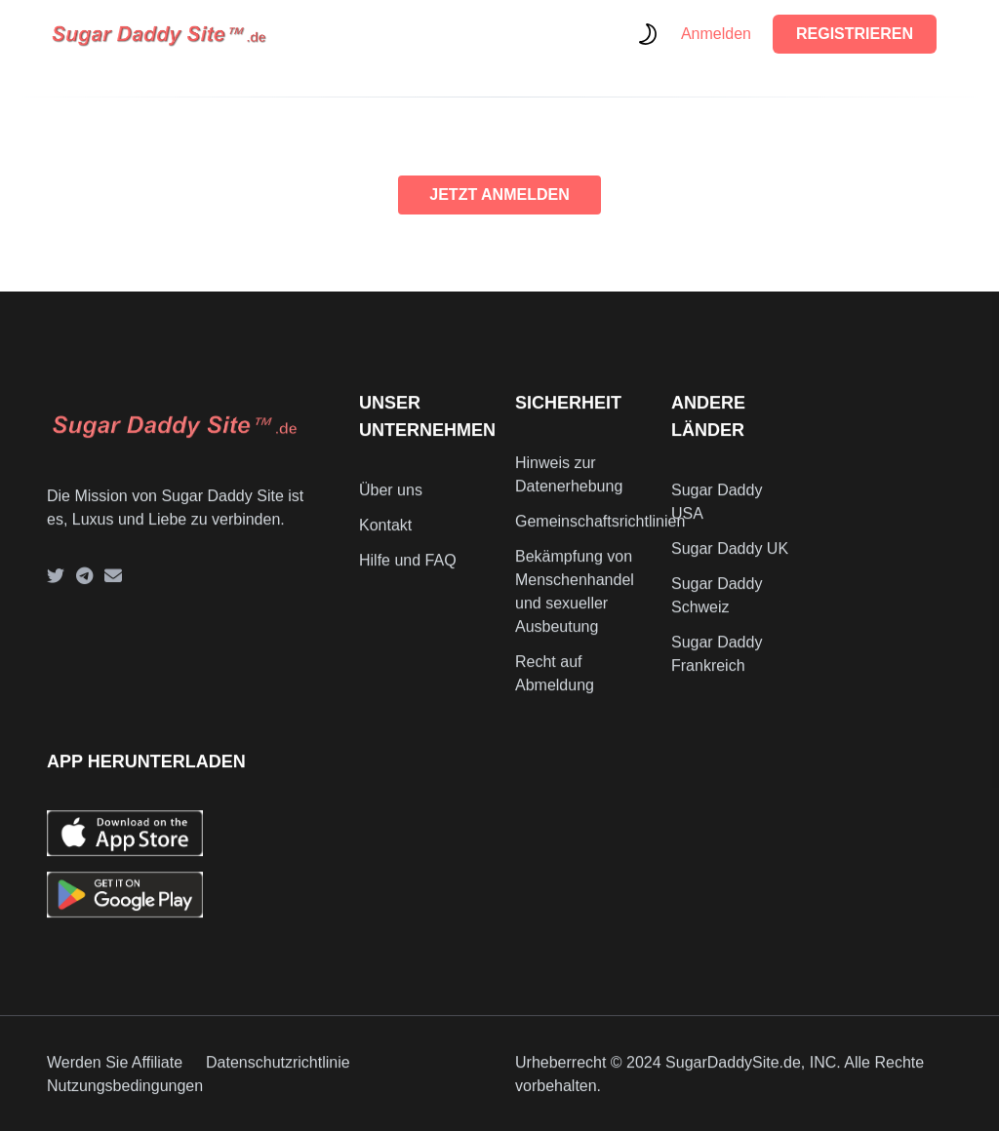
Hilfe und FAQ (408, 569)
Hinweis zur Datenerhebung (568, 483)
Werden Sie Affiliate (114, 1072)
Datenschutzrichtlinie (278, 1072)
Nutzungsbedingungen (125, 1095)
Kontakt (385, 534)
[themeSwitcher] (647, 34)
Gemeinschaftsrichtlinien (600, 530)
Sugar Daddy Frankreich (716, 662)
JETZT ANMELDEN (499, 194)
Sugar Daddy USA (716, 510)
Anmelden (716, 33)
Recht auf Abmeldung (554, 682)
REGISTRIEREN (854, 33)
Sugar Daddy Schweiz (716, 604)
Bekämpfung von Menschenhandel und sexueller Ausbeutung (574, 600)
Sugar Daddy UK (729, 557)
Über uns (390, 498)
